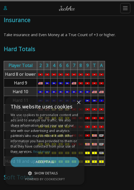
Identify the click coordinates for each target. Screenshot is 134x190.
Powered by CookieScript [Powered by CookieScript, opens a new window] (45, 179)
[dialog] (44, 141)
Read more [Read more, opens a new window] (42, 151)
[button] (45, 173)
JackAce (67, 8)
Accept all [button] (45, 162)
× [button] (78, 103)
